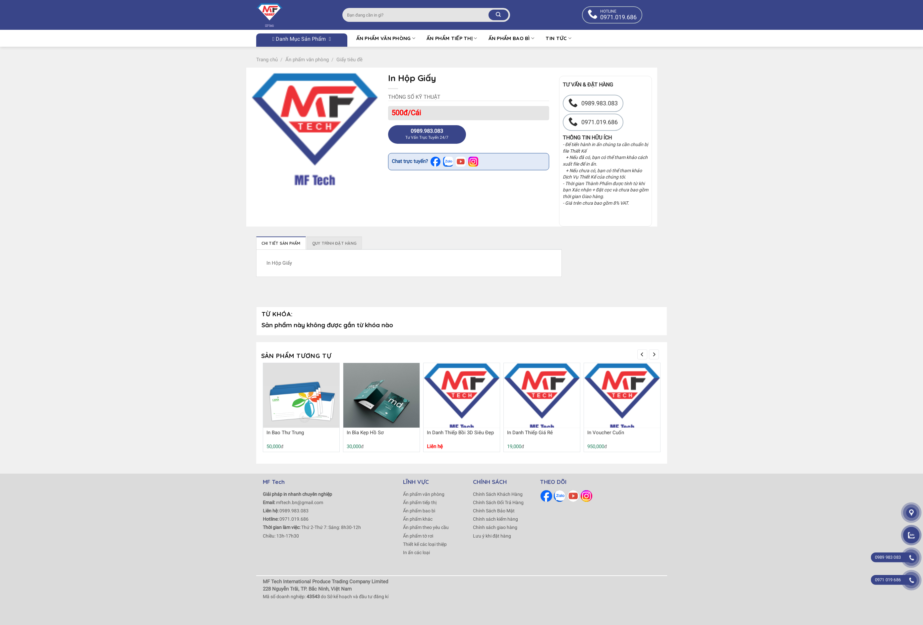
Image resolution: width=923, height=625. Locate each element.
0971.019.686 (294, 519)
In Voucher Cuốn (605, 433)
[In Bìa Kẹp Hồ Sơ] (381, 401)
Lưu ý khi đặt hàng (492, 536)
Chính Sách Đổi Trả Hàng (498, 502)
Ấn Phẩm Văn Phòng (386, 38)
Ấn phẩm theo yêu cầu (426, 527)
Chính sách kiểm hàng (495, 519)
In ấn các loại (416, 552)
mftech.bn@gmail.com (299, 502)
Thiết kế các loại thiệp (425, 544)
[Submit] (498, 15)
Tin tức (558, 38)
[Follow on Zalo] (559, 496)
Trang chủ (267, 60)
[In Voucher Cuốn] (622, 397)
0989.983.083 (294, 510)
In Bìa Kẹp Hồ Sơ (365, 433)
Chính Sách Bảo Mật (494, 510)
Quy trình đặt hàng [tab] (334, 243)
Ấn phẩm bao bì (512, 38)
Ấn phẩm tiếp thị (452, 38)
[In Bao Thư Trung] (301, 401)
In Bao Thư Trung (285, 433)
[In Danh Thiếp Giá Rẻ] (542, 397)
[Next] (654, 354)
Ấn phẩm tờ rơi (418, 536)
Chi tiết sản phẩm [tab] (281, 243)
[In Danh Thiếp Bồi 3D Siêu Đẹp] (462, 397)
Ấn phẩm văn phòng (307, 60)
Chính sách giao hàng (495, 527)
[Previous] (642, 354)
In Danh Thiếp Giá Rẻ (530, 433)
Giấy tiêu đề (349, 60)
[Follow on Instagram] (586, 496)
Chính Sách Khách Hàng (498, 494)
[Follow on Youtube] (573, 496)
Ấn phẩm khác (418, 519)
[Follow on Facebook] (546, 496)
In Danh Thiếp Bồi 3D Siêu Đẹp (460, 433)
